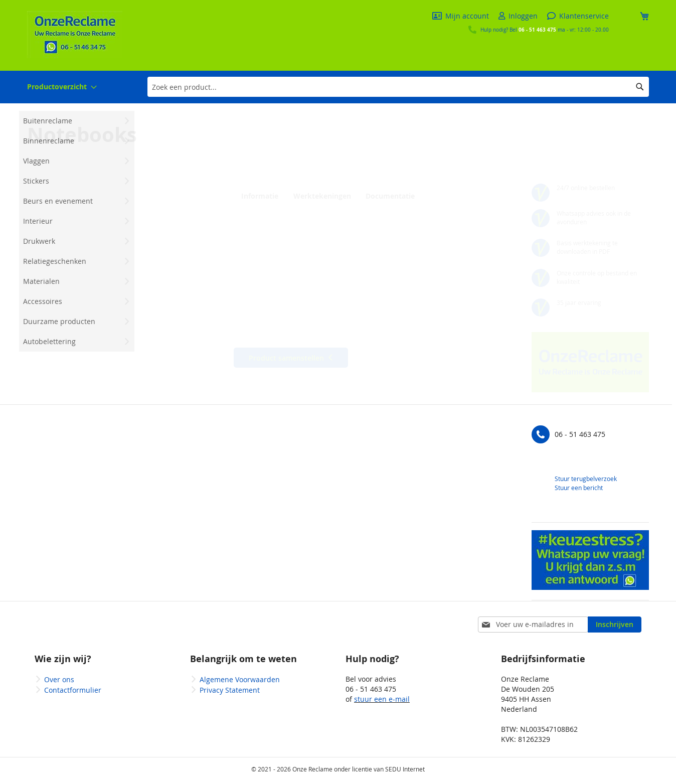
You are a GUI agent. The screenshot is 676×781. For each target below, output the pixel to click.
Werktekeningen (320, 196)
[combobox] (398, 87)
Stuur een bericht (579, 488)
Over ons (59, 679)
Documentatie (387, 196)
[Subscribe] (614, 624)
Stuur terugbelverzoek (586, 479)
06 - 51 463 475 (537, 29)
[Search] (640, 87)
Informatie (258, 196)
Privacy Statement (230, 690)
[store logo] (74, 34)
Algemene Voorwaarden (240, 679)
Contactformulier (72, 690)
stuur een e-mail (382, 699)
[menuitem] (62, 87)
